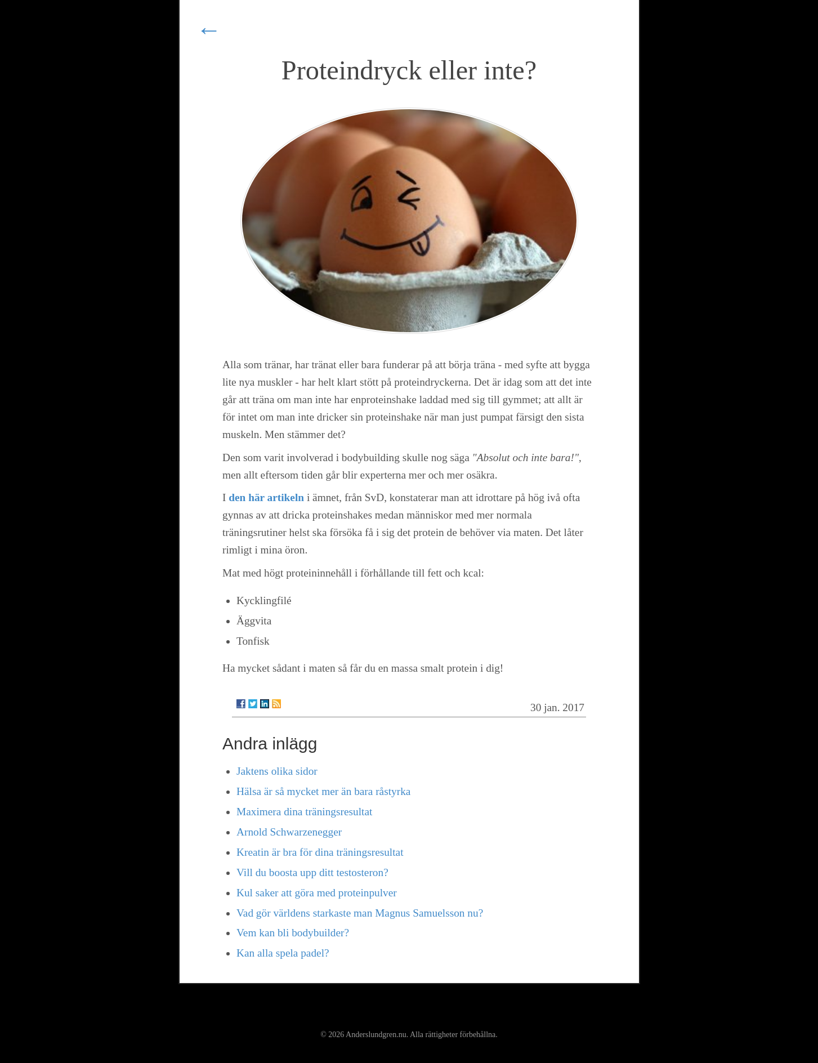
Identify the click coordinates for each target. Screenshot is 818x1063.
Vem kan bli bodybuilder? (292, 933)
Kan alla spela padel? (282, 953)
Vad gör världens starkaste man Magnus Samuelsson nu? (359, 913)
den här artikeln (266, 497)
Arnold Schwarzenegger (289, 832)
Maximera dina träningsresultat (304, 812)
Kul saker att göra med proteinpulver (316, 893)
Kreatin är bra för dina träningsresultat (320, 852)
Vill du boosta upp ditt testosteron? (312, 872)
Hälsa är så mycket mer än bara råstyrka (323, 791)
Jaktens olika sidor (277, 771)
